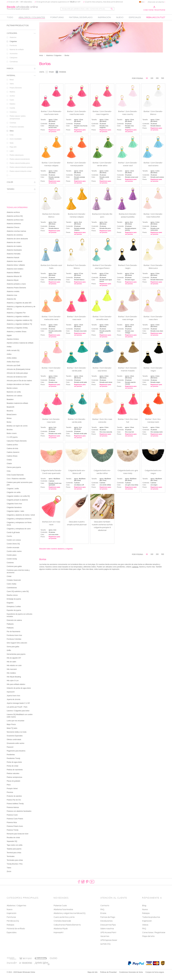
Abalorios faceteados (63, 909)
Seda (23, 143)
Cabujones (23, 57)
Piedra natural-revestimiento (23, 159)
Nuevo (9, 909)
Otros (23, 131)
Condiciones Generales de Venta (131, 972)
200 (157, 78)
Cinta (23, 135)
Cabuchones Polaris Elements (67, 925)
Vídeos (145, 925)
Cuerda (23, 108)
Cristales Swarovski (62, 921)
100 (151, 78)
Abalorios (23, 37)
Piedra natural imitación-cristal (23, 171)
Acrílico (23, 96)
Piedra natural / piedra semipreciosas (23, 117)
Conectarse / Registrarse (154, 8)
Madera (23, 91)
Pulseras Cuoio (60, 906)
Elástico (23, 104)
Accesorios (23, 53)
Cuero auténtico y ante (64, 917)
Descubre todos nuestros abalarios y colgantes (56, 549)
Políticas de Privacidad (108, 972)
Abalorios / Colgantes (53, 55)
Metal (23, 79)
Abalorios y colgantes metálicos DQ (69, 913)
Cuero (23, 100)
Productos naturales (23, 126)
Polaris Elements (23, 87)
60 (147, 78)
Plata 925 (23, 147)
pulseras (135, 567)
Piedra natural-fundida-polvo (23, 163)
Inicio (41, 55)
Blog (144, 906)
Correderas (23, 61)
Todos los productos (151, 917)
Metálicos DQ (13, 921)
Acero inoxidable (23, 139)
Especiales (11, 933)
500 (162, 78)
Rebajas (10, 925)
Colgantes (23, 41)
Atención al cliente (156, 2)
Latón (23, 151)
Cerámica (23, 112)
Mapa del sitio (148, 936)
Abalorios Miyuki (61, 929)
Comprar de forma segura (155, 972)
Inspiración (11, 913)
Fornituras (23, 45)
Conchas (23, 122)
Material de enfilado (23, 49)
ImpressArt (58, 933)
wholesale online (22, 7)
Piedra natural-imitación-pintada (23, 167)
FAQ (144, 929)
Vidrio (23, 83)
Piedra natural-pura (23, 155)
